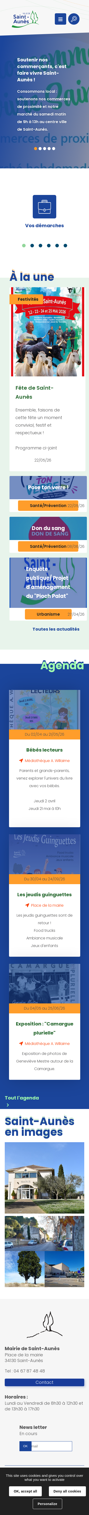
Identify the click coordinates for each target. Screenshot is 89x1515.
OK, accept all (25, 1491)
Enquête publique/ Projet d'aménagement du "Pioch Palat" (48, 582)
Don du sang (48, 528)
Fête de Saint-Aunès (34, 392)
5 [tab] (53, 148)
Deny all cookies (67, 1491)
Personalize (47, 1504)
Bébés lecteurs (44, 750)
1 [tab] (35, 148)
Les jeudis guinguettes (44, 894)
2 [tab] (40, 148)
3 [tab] (44, 148)
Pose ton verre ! (48, 487)
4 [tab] (49, 148)
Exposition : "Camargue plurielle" (44, 1028)
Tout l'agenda (22, 1098)
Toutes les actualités (56, 629)
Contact (44, 1382)
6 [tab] (65, 245)
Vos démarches (44, 225)
